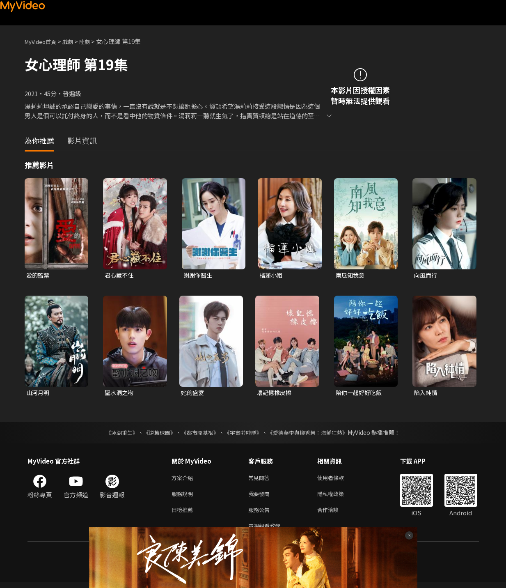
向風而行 (426, 275)
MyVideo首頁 (43, 41)
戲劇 (74, 41)
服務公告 (260, 514)
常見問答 (260, 479)
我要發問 (260, 496)
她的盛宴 (193, 393)
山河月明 (38, 393)
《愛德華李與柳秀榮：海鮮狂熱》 (313, 434)
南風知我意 (351, 275)
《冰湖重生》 (115, 434)
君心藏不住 (120, 275)
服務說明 (184, 496)
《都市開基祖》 (198, 434)
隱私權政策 (337, 496)
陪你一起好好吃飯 (360, 393)
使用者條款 (337, 479)
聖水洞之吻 (120, 393)
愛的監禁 (38, 275)
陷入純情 (426, 393)
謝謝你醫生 (198, 275)
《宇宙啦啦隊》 (244, 434)
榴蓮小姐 (271, 275)
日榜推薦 (184, 514)
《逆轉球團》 (155, 434)
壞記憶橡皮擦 (275, 393)
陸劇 (93, 41)
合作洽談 (334, 514)
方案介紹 (184, 479)
